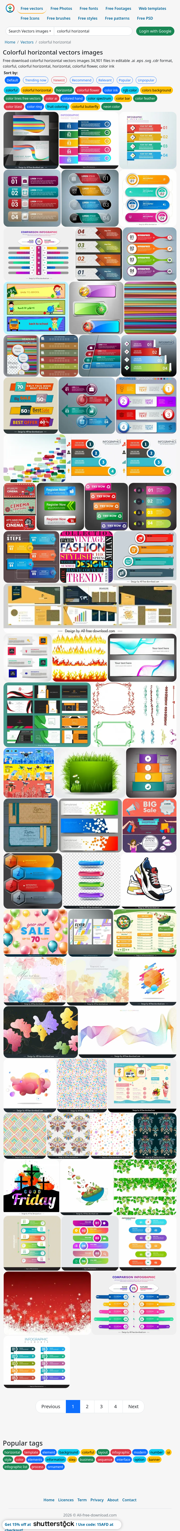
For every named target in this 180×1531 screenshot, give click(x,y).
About (112, 1499)
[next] (134, 1406)
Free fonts (89, 8)
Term (82, 1499)
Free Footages (118, 8)
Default (12, 80)
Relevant (105, 80)
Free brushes (59, 18)
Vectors (27, 42)
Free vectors (32, 8)
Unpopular (146, 80)
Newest (59, 80)
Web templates (152, 8)
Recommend (81, 80)
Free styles (88, 18)
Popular (125, 80)
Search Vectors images (28, 31)
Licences (66, 1499)
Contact (129, 1499)
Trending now (35, 80)
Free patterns (117, 18)
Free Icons (30, 18)
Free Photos (61, 8)
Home (10, 42)
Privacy (97, 1499)
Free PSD (145, 18)
